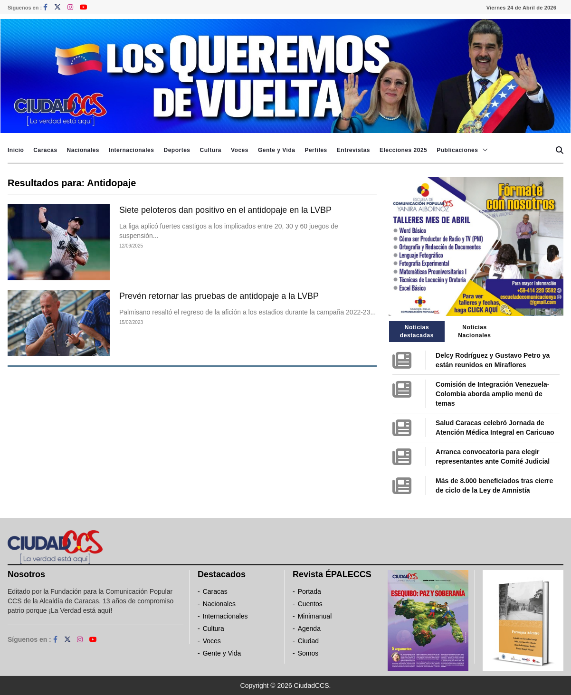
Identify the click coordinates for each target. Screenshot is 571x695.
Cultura (210, 150)
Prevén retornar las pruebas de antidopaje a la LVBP (219, 296)
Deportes (176, 150)
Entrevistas (353, 150)
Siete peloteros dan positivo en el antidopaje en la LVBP (225, 210)
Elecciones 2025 (403, 150)
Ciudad (308, 641)
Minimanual (315, 616)
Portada (309, 591)
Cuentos (310, 604)
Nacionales (83, 150)
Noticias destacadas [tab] (417, 331)
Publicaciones (457, 150)
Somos (308, 653)
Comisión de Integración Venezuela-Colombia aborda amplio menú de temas (492, 394)
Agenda (309, 628)
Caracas (45, 150)
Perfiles (316, 150)
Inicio (16, 150)
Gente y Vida (276, 150)
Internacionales (131, 150)
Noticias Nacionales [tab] (474, 331)
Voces (239, 150)
